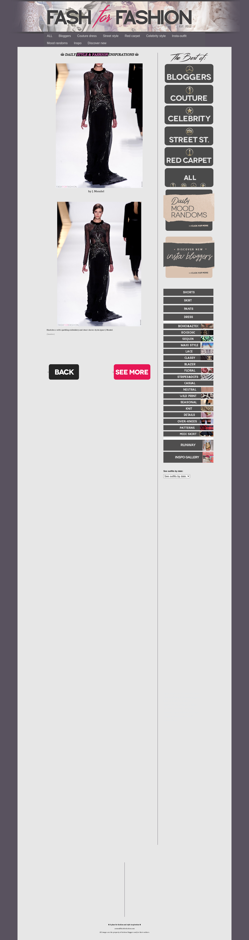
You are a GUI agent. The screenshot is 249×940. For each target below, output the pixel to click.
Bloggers (65, 36)
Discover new (97, 43)
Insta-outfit (179, 36)
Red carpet (132, 36)
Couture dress (87, 36)
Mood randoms (57, 43)
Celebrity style (156, 36)
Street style (110, 36)
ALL (49, 36)
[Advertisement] (186, 523)
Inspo (78, 43)
